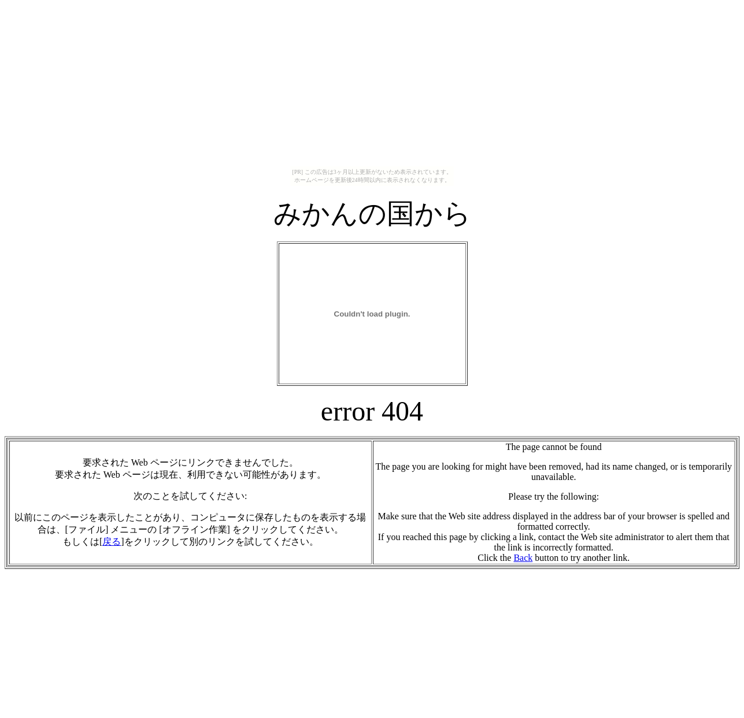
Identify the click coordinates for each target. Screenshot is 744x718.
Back (522, 558)
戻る (111, 541)
